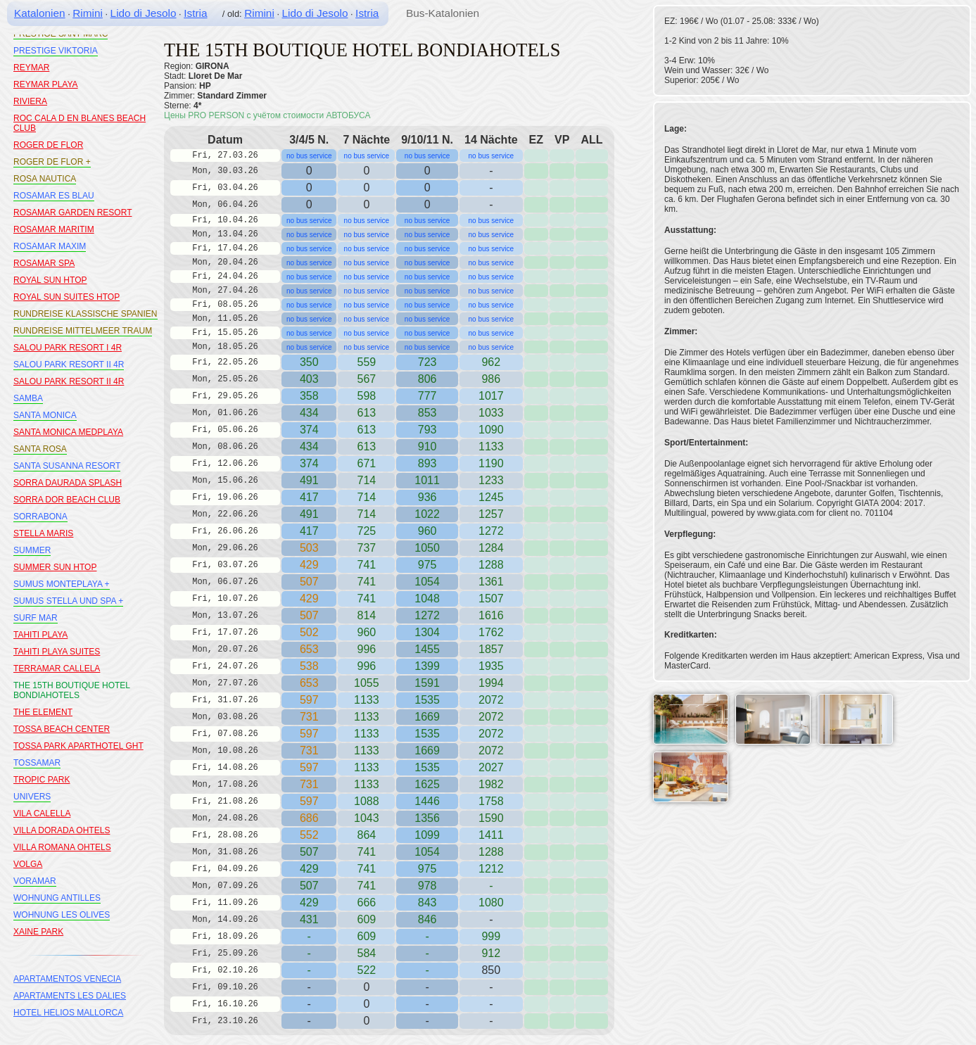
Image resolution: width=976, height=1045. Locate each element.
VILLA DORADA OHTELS (61, 830)
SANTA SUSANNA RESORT (66, 466)
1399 (427, 666)
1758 (491, 801)
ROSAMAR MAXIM (49, 246)
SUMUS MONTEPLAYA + (61, 584)
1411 (491, 835)
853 (427, 413)
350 (309, 362)
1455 (427, 649)
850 (490, 970)
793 (427, 430)
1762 (491, 632)
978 (427, 886)
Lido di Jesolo (143, 13)
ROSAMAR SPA (44, 263)
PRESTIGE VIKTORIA (55, 51)
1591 (427, 683)
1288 (491, 565)
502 (309, 632)
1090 (491, 430)
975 (427, 565)
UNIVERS (32, 797)
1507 (491, 598)
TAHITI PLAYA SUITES (56, 652)
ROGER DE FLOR (48, 145)
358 (309, 396)
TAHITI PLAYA (40, 635)
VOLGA (27, 864)
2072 (491, 700)
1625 (427, 784)
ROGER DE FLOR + (52, 162)
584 (366, 953)
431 (309, 919)
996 (366, 666)
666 (366, 902)
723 (427, 362)
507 (309, 582)
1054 (427, 582)
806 (427, 379)
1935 (491, 666)
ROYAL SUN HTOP (50, 280)
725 (366, 531)
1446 (427, 801)
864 (366, 835)
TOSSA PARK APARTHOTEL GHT (78, 746)
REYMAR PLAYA (45, 84)
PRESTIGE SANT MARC (60, 34)
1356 (427, 818)
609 (366, 936)
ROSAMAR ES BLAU (53, 196)
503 (309, 548)
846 (427, 919)
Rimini (87, 13)
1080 (491, 902)
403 (309, 379)
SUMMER (32, 550)
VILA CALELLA (41, 813)
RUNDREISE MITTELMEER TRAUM (82, 331)
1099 (427, 835)
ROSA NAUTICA (44, 179)
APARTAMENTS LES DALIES (69, 996)
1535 (427, 700)
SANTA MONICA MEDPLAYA (68, 432)
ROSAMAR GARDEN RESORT (72, 212)
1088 (366, 801)
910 (427, 446)
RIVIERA (30, 101)
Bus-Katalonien (442, 13)
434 (309, 413)
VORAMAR (34, 881)
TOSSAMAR (37, 763)
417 (309, 497)
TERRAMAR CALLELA (56, 668)
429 (309, 565)
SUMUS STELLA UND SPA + (68, 601)
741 (366, 565)
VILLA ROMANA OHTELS (62, 847)
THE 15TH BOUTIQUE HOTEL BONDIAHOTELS (71, 690)
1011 (427, 480)
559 (366, 362)
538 (309, 666)
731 (309, 717)
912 (490, 953)
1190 (491, 463)
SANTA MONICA (45, 415)
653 (309, 649)
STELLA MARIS (43, 533)
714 (366, 497)
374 (309, 430)
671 (366, 463)
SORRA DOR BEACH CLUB (66, 500)
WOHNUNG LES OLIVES (61, 915)
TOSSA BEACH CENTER (61, 729)
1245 (491, 497)
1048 (427, 598)
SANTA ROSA (40, 449)
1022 (427, 514)
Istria (195, 13)
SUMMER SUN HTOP (54, 567)
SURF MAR (35, 618)
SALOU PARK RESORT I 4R (67, 348)
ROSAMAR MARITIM (53, 229)
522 (366, 970)
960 (427, 531)
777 (427, 396)
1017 (491, 396)
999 (490, 936)
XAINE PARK (38, 932)
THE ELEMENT (42, 712)
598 (366, 396)
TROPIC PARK (41, 780)
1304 (427, 632)
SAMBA (28, 398)
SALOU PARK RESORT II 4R (68, 364)
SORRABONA (40, 516)
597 (309, 700)
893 (427, 463)
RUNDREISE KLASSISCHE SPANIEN (85, 314)
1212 (491, 869)
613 (366, 430)
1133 (366, 700)
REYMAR (31, 67)
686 (309, 818)
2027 (491, 767)
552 (309, 835)
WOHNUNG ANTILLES (57, 898)
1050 (427, 548)
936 (427, 497)
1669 (427, 717)
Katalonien (39, 13)
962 (490, 362)
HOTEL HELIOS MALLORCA (68, 1013)
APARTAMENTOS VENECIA (67, 979)
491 (309, 480)
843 (427, 902)
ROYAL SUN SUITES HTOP (66, 297)
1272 (491, 531)
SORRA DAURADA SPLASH (67, 483)
